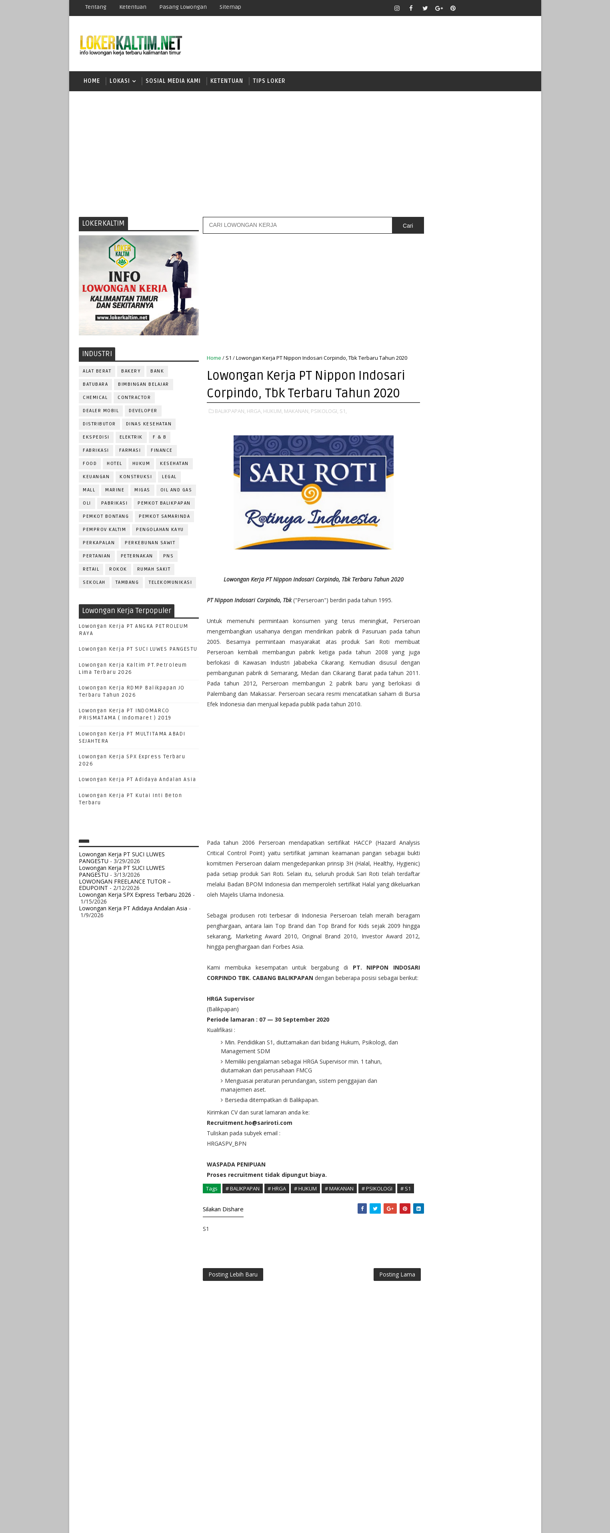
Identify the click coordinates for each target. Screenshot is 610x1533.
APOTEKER (492, 650)
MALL (89, 491)
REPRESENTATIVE (436, 822)
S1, (343, 438)
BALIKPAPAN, (230, 438)
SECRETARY (484, 835)
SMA (425, 564)
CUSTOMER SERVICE (440, 676)
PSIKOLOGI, (325, 438)
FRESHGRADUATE (444, 523)
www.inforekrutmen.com (443, 937)
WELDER (453, 888)
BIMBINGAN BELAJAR (144, 386)
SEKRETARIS (464, 848)
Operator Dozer (437, 769)
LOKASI (120, 81)
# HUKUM (305, 1236)
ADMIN (423, 650)
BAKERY (131, 372)
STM (425, 606)
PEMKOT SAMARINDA (164, 518)
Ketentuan (133, 7)
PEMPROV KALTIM (104, 531)
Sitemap (231, 7)
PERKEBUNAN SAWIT (150, 544)
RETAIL (91, 570)
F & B (160, 438)
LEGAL (169, 478)
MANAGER (492, 729)
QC (451, 809)
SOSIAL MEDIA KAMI (173, 81)
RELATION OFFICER (488, 809)
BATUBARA (95, 386)
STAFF (422, 861)
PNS (168, 557)
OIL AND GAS (176, 491)
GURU (463, 716)
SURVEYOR (453, 861)
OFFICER (497, 742)
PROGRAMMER (432, 782)
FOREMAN (505, 703)
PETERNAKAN (137, 557)
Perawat (426, 809)
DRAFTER (465, 690)
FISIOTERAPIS (465, 703)
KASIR (462, 729)
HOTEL (115, 465)
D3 (423, 495)
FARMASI (130, 452)
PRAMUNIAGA (507, 769)
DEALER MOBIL (101, 412)
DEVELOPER (143, 412)
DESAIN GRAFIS (494, 676)
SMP (425, 592)
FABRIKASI (96, 452)
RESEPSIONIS (485, 822)
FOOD (90, 465)
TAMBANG (127, 584)
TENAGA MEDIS (433, 875)
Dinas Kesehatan (149, 425)
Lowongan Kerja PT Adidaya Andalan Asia (137, 781)
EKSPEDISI (96, 438)
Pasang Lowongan (183, 7)
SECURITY (427, 848)
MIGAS (143, 491)
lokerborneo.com (352, 1521)
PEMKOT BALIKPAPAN (164, 504)
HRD (485, 716)
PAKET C (431, 537)
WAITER (424, 888)
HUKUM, (273, 438)
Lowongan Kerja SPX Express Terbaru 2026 (135, 896)
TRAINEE (472, 875)
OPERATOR (428, 756)
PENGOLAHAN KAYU (160, 531)
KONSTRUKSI (136, 478)
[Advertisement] (305, 154)
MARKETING (429, 742)
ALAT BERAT (97, 372)
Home (92, 81)
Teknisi (502, 875)
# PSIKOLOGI (377, 1236)
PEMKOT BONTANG (106, 518)
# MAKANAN (339, 1236)
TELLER (485, 861)
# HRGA (277, 1236)
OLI (87, 504)
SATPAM (450, 835)
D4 (423, 509)
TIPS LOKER (269, 81)
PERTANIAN (97, 557)
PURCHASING (485, 795)
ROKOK (119, 570)
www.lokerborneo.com (440, 930)
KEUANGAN (96, 478)
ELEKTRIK (131, 438)
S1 (229, 359)
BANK (157, 372)
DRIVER (495, 690)
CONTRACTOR (134, 399)
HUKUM (141, 465)
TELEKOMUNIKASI (170, 584)
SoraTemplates (129, 1521)
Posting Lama (380, 1332)
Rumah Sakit (154, 570)
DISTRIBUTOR (99, 425)
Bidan (485, 663)
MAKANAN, (297, 438)
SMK (425, 578)
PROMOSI (472, 782)
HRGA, (254, 438)
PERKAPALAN (99, 544)
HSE (505, 716)
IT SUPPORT (430, 729)
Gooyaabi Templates (221, 1521)
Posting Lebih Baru (233, 1332)
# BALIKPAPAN (243, 1236)
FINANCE (162, 452)
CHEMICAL (95, 399)
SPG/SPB (501, 848)
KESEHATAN (174, 465)
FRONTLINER (430, 716)
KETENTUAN (227, 81)
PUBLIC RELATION (437, 795)
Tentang (96, 7)
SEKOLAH (94, 584)
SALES (423, 835)
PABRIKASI (114, 504)
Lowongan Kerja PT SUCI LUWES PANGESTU (138, 650)
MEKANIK (465, 742)
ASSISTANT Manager (441, 663)
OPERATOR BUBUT (474, 756)
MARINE (115, 491)
